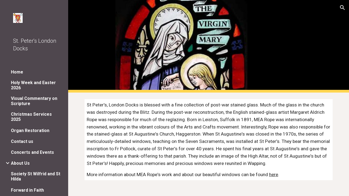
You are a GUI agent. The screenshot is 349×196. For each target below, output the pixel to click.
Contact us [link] (22, 141)
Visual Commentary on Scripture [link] (34, 101)
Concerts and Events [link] (32, 152)
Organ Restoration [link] (30, 130)
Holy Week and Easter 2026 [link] (33, 85)
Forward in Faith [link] (27, 190)
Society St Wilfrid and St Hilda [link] (35, 176)
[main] (209, 139)
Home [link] (17, 72)
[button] (342, 7)
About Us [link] (20, 163)
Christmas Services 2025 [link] (31, 117)
